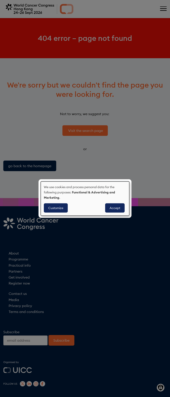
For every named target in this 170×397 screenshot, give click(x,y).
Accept (115, 208)
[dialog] (85, 199)
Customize (55, 208)
